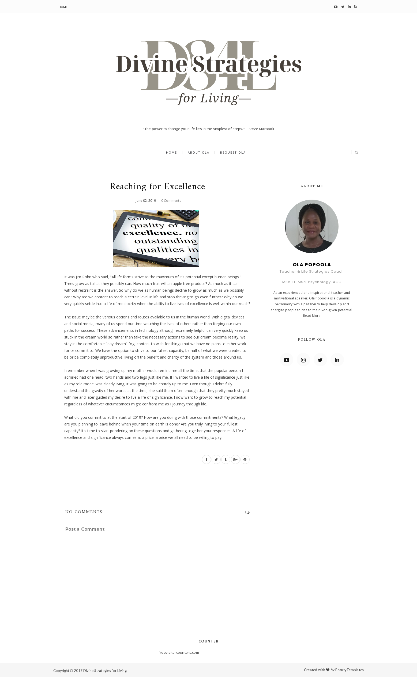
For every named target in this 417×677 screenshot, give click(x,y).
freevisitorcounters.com (179, 652)
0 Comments (171, 200)
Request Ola (233, 152)
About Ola (198, 152)
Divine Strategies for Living (105, 670)
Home (63, 7)
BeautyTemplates (349, 670)
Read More (311, 315)
